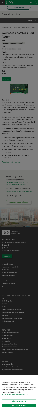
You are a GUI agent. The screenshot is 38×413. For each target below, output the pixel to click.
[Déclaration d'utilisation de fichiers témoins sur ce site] (19, 394)
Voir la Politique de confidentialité (13, 395)
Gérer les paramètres (19, 401)
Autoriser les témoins (19, 405)
